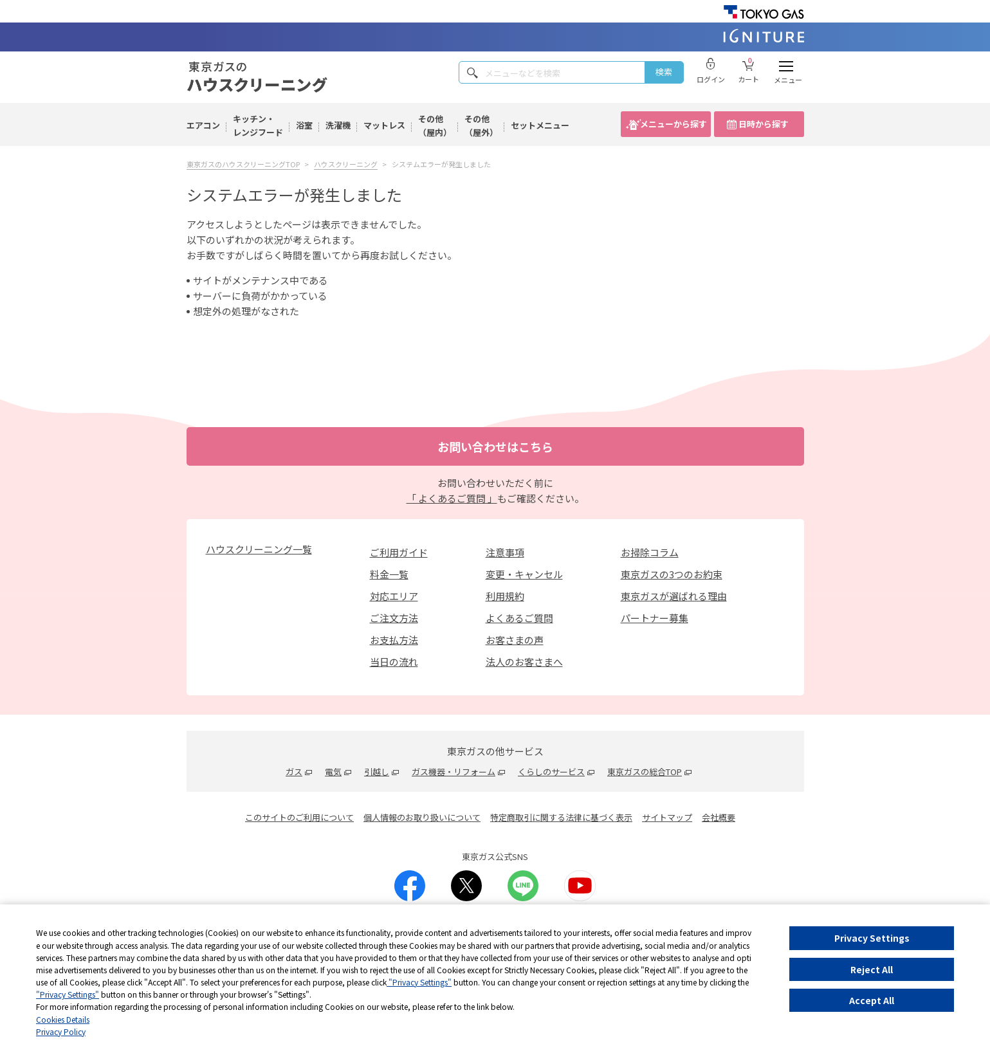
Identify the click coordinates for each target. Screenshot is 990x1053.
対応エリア (394, 596)
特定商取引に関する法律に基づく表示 (561, 817)
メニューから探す (673, 124)
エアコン (203, 125)
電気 (333, 771)
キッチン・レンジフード (258, 125)
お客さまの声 (515, 639)
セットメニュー (540, 125)
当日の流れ (394, 661)
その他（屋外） (481, 125)
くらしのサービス (551, 771)
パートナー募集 (654, 618)
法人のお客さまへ (524, 661)
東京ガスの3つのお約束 (671, 574)
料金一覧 (389, 574)
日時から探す (763, 124)
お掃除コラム (650, 552)
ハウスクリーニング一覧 (259, 549)
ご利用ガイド (399, 552)
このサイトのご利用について (299, 817)
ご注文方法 (394, 618)
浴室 (304, 125)
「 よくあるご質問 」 (452, 498)
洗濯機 (338, 125)
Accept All (871, 1000)
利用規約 (505, 596)
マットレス (384, 125)
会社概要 (718, 817)
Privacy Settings (872, 937)
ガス (294, 771)
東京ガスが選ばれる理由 (674, 596)
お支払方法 (394, 639)
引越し (376, 771)
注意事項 (505, 552)
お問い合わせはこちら (495, 446)
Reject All (871, 969)
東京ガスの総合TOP (644, 771)
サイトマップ (667, 817)
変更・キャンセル (524, 574)
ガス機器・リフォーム (453, 771)
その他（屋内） (435, 125)
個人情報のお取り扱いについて (422, 817)
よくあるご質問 (519, 618)
